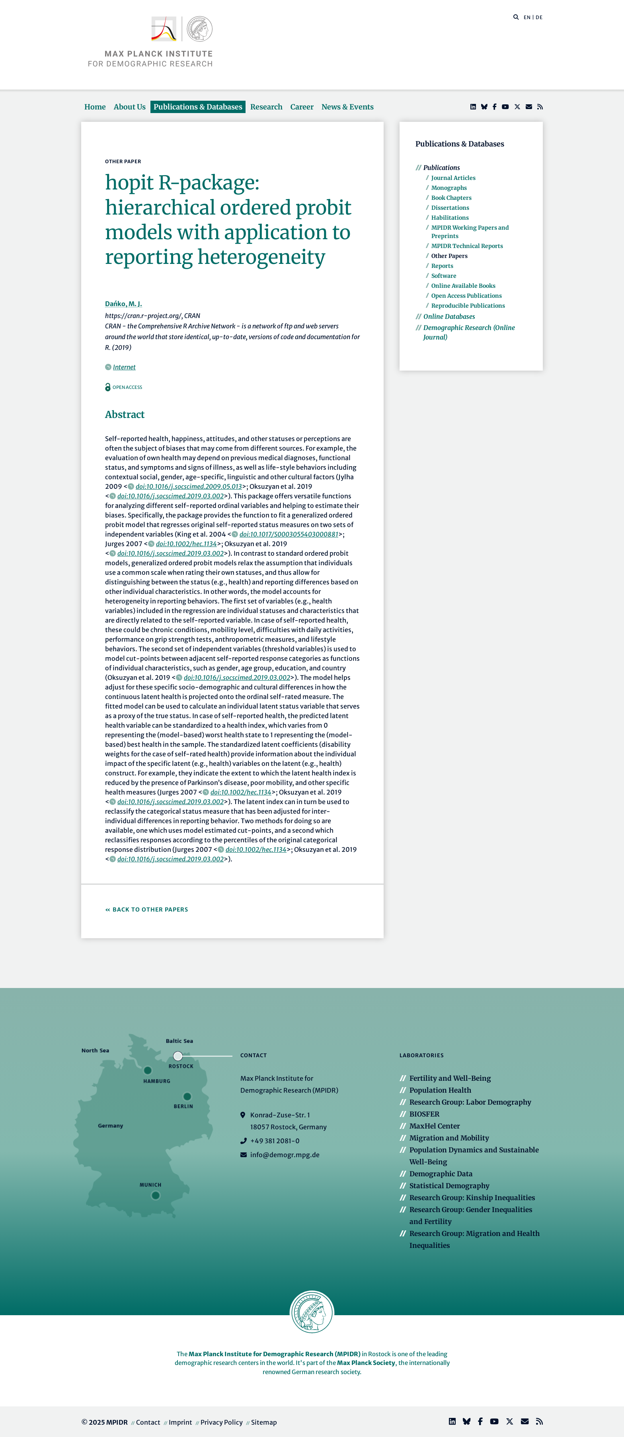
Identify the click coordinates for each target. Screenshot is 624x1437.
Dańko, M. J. (123, 304)
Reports (442, 265)
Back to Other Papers (150, 909)
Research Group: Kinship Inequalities (472, 1197)
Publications (441, 168)
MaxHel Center (435, 1126)
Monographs (449, 187)
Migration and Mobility (449, 1138)
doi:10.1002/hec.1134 (186, 544)
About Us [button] (130, 106)
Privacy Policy (222, 1422)
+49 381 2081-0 (275, 1141)
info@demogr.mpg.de (285, 1155)
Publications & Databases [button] (198, 106)
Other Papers (449, 256)
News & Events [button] (348, 106)
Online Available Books (463, 285)
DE (539, 17)
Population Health (440, 1090)
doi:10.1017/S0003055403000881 (289, 534)
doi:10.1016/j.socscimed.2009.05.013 (189, 486)
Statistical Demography (449, 1185)
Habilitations (450, 217)
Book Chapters (451, 197)
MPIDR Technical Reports (467, 246)
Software (443, 275)
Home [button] (95, 106)
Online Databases (449, 316)
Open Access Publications (466, 295)
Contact (148, 1422)
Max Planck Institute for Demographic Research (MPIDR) (275, 1354)
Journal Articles (453, 178)
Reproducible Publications (468, 305)
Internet (124, 367)
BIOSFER (424, 1114)
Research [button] (266, 106)
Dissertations (450, 207)
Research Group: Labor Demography (470, 1102)
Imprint (180, 1422)
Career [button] (302, 106)
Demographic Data (441, 1174)
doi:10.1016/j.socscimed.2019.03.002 (170, 496)
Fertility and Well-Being (450, 1078)
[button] (516, 17)
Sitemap (264, 1422)
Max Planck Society (366, 1363)
